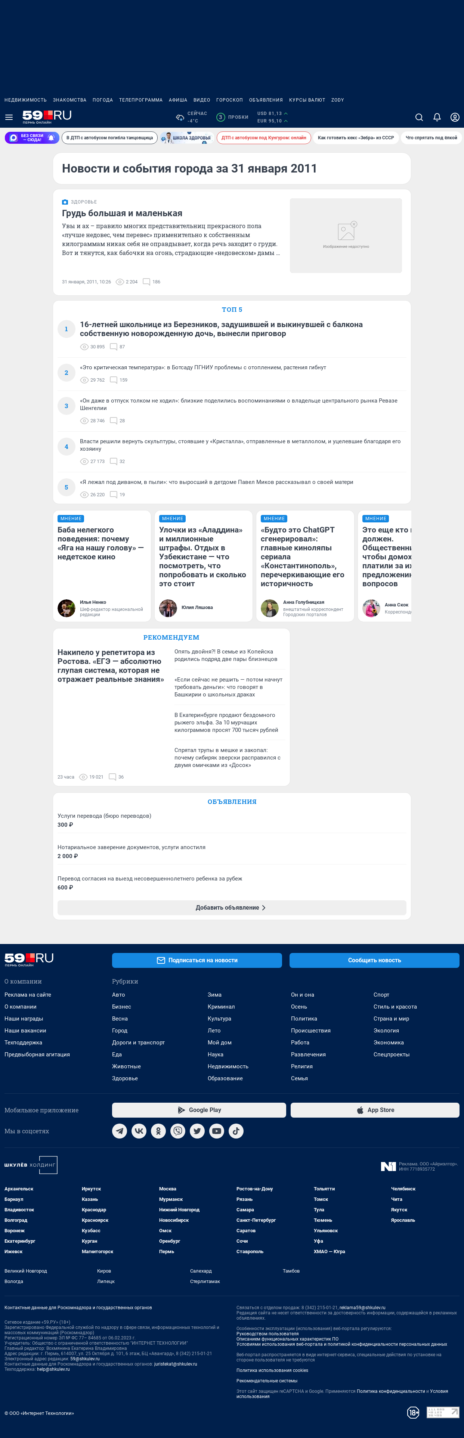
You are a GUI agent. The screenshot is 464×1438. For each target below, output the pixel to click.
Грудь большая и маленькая (122, 213)
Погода (103, 100)
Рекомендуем (171, 637)
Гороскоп (229, 100)
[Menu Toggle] (9, 117)
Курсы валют (307, 100)
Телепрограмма (141, 100)
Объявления (266, 100)
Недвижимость (25, 100)
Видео (202, 100)
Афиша (178, 100)
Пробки (232, 117)
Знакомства (70, 100)
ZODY (337, 100)
